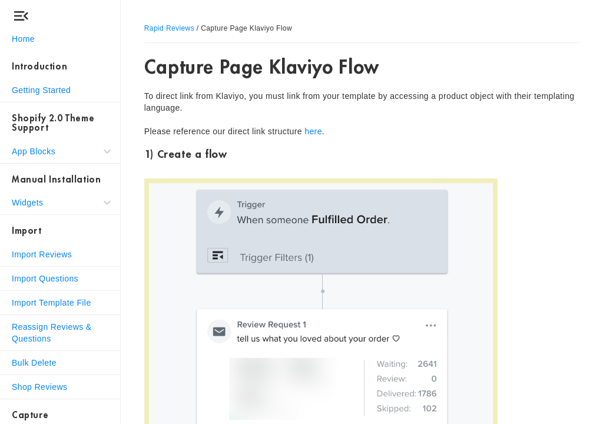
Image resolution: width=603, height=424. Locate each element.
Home (23, 39)
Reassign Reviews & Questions (52, 332)
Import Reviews (42, 254)
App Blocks (33, 151)
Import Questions (45, 278)
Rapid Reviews (169, 28)
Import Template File (51, 302)
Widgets (27, 202)
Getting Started (41, 90)
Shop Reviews (39, 387)
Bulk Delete (34, 362)
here (313, 131)
